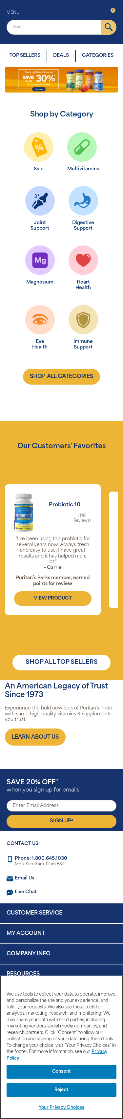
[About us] (35, 737)
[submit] (108, 27)
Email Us (24, 878)
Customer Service (34, 913)
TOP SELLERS (25, 55)
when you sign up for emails (43, 786)
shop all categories (61, 376)
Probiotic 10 (64, 505)
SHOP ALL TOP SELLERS (62, 662)
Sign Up (61, 821)
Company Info (29, 954)
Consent (61, 1071)
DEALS (61, 55)
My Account (26, 933)
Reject (61, 1090)
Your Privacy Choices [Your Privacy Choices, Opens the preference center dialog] (62, 1108)
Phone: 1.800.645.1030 (41, 858)
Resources (23, 974)
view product (53, 598)
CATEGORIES (97, 55)
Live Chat (26, 892)
